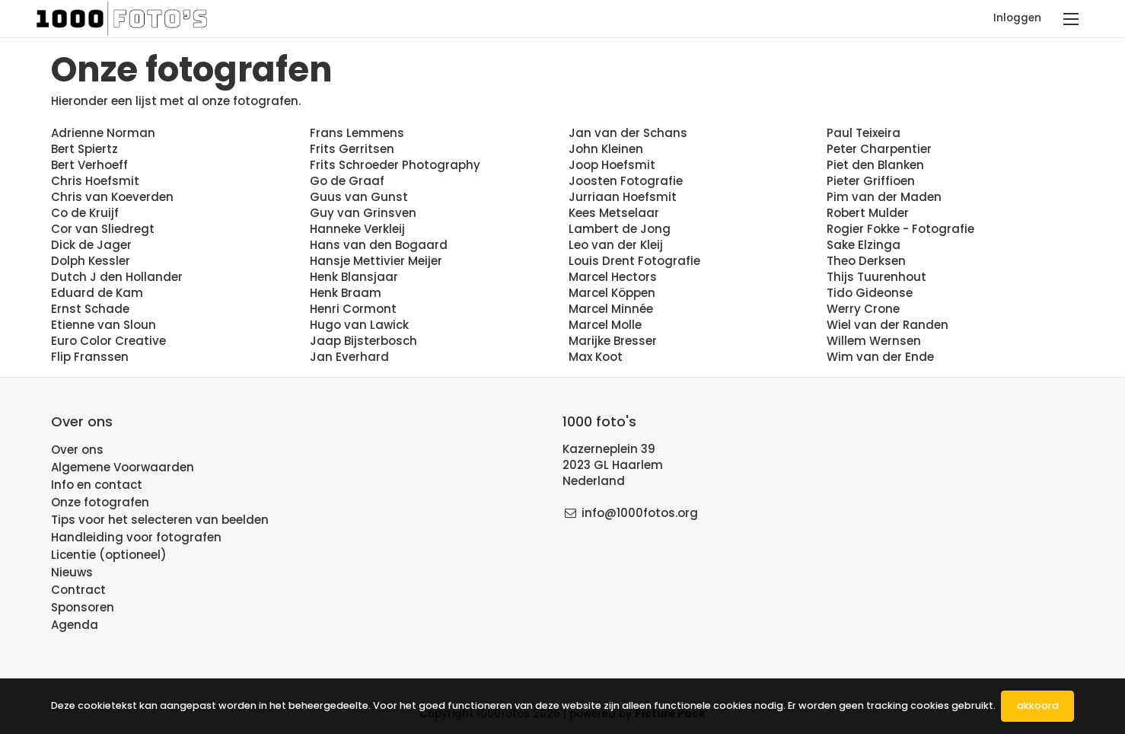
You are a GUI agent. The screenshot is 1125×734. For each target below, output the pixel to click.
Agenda (74, 625)
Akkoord (1038, 705)
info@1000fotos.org (640, 513)
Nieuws (72, 572)
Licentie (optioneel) (109, 555)
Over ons (77, 450)
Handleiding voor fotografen (136, 537)
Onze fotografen (100, 502)
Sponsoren (82, 607)
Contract (78, 590)
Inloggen (1017, 18)
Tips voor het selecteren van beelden (160, 520)
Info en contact (96, 485)
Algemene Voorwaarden (122, 467)
